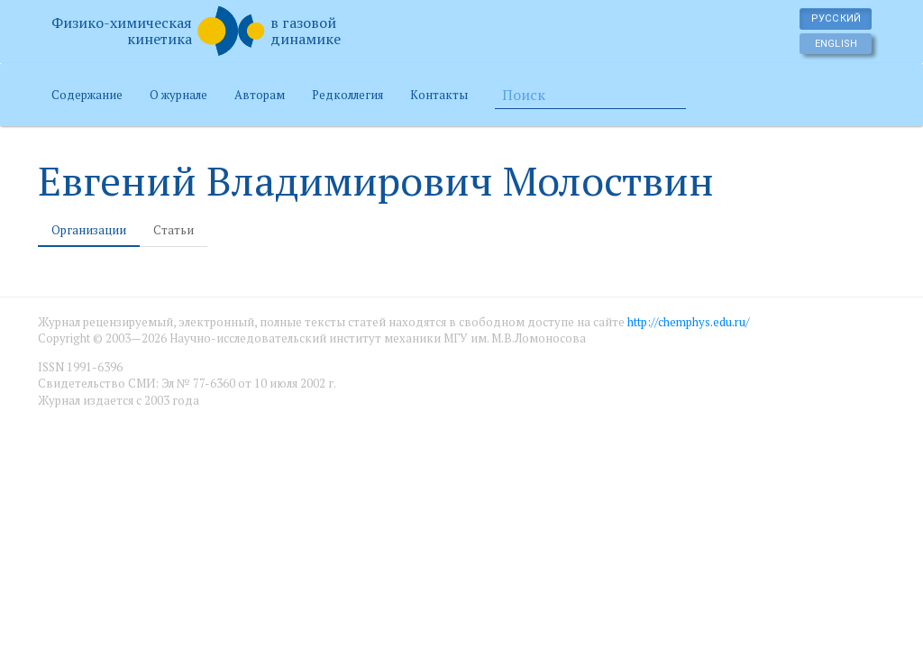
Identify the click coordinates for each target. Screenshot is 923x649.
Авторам (259, 95)
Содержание (87, 95)
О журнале (178, 95)
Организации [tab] (88, 230)
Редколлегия (347, 95)
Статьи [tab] (173, 230)
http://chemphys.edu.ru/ (688, 322)
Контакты (439, 95)
